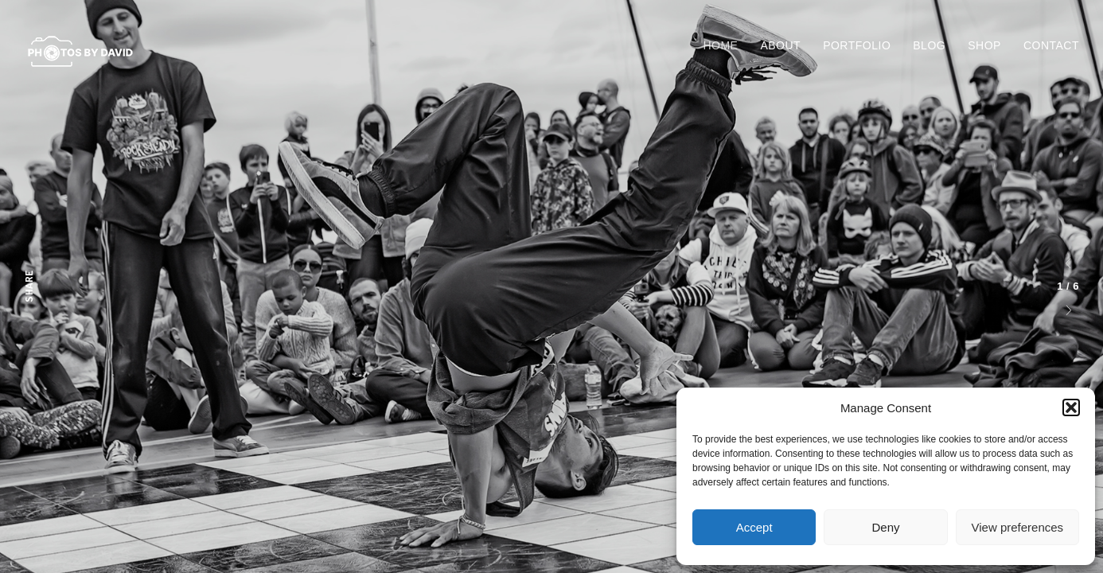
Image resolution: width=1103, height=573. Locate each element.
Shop (984, 45)
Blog (929, 45)
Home (720, 45)
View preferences (1018, 527)
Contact (1051, 45)
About (780, 45)
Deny (885, 527)
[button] (1071, 407)
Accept (754, 527)
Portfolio (857, 45)
